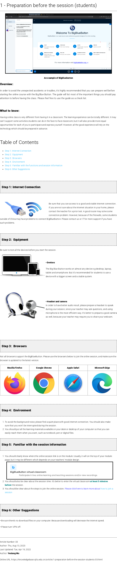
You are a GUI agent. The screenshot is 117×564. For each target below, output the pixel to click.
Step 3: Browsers (13, 158)
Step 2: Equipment (14, 154)
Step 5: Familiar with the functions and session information (33, 165)
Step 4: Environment (15, 162)
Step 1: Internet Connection (18, 151)
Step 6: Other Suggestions (17, 169)
